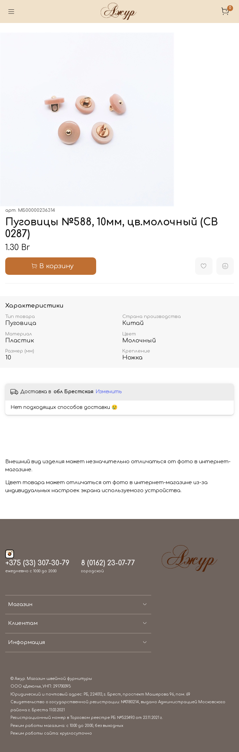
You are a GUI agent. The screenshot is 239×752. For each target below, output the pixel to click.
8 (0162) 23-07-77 (108, 563)
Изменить (108, 391)
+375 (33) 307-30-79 (37, 563)
